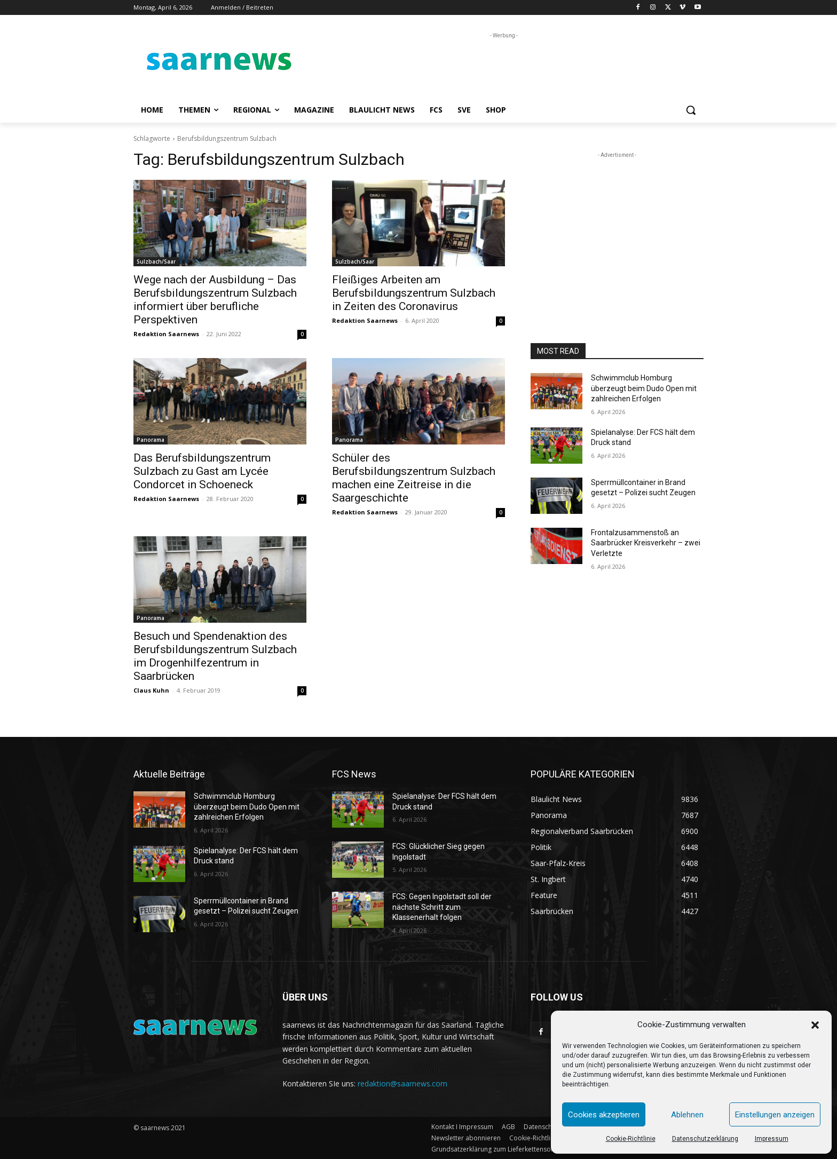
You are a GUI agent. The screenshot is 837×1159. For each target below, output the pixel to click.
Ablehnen (687, 1115)
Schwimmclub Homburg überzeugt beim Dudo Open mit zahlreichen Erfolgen (644, 388)
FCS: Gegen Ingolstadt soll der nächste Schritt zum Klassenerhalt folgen (442, 907)
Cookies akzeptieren (603, 1115)
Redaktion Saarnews (166, 334)
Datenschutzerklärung (705, 1138)
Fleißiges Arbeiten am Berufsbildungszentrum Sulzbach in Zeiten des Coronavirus (413, 293)
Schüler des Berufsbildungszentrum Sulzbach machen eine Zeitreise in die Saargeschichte (413, 477)
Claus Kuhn (151, 690)
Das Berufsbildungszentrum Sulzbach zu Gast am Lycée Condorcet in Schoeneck (202, 471)
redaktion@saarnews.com (402, 1083)
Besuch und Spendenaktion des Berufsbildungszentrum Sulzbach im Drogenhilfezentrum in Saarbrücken (215, 656)
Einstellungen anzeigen (775, 1115)
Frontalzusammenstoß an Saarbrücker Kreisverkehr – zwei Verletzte (645, 543)
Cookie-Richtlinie (631, 1138)
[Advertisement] (498, 65)
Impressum (771, 1138)
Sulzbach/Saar (156, 261)
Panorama (150, 439)
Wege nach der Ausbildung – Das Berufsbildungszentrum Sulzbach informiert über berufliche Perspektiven (215, 299)
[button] (815, 1025)
